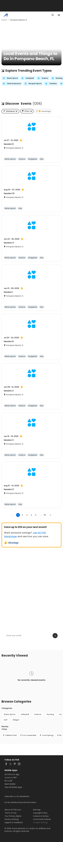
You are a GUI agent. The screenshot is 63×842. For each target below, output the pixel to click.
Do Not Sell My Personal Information (20, 802)
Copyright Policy (40, 813)
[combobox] (10, 111)
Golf (5, 720)
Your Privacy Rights (13, 816)
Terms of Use (10, 813)
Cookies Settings (40, 822)
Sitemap (37, 809)
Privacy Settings (12, 819)
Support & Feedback (14, 822)
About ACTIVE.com (13, 809)
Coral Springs (47, 735)
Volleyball (25, 714)
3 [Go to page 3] (26, 515)
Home (4, 20)
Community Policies (42, 819)
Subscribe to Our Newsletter (17, 796)
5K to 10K (8, 781)
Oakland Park (10, 735)
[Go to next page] (50, 515)
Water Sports (9, 714)
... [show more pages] (40, 515)
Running (50, 714)
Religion (16, 720)
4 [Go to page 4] (31, 515)
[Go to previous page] (13, 515)
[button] (27, 111)
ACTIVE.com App (12, 774)
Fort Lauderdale (28, 735)
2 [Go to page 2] (22, 515)
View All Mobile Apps (13, 787)
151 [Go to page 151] (45, 515)
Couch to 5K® (11, 777)
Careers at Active (41, 816)
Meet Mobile (10, 784)
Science (37, 714)
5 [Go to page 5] (35, 515)
